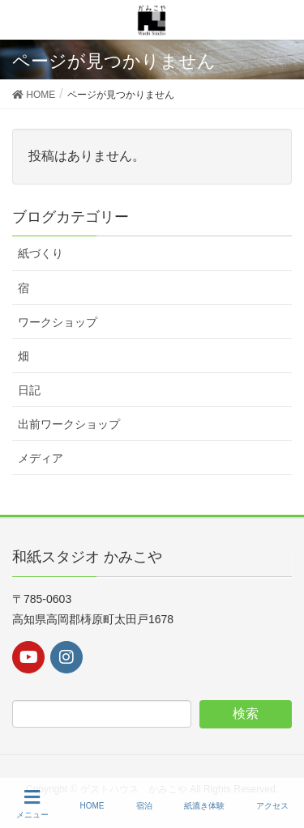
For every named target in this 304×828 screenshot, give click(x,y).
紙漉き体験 (204, 805)
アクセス (272, 805)
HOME (92, 805)
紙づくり (40, 253)
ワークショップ (57, 322)
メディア (40, 458)
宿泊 (144, 805)
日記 (29, 390)
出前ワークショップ (69, 424)
